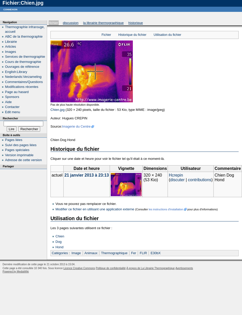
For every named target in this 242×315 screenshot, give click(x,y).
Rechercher (10, 118)
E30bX (156, 253)
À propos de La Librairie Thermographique (150, 268)
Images (10, 52)
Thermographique (114, 253)
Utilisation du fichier (167, 35)
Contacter (12, 107)
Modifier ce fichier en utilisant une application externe (95, 209)
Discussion (71, 23)
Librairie (11, 42)
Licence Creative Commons (79, 268)
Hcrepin (176, 175)
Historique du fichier (132, 35)
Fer (133, 253)
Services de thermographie (25, 57)
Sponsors (12, 97)
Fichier (53, 23)
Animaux (91, 253)
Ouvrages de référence (22, 67)
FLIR (143, 253)
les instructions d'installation (166, 209)
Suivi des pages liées (21, 145)
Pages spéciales (17, 150)
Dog (59, 242)
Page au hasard (17, 92)
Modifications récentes (21, 87)
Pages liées (13, 140)
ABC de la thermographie (24, 36)
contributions (199, 180)
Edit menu (12, 112)
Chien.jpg (57, 110)
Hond (60, 247)
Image (76, 253)
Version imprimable (19, 155)
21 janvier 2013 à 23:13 (86, 175)
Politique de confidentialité (111, 268)
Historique (135, 23)
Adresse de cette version (23, 160)
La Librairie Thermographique (103, 23)
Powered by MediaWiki (16, 271)
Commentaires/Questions (24, 82)
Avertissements (184, 268)
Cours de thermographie (23, 62)
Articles (10, 46)
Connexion (10, 9)
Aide (8, 102)
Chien (60, 236)
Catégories (60, 253)
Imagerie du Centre (76, 126)
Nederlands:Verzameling (23, 77)
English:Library (16, 72)
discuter (177, 180)
